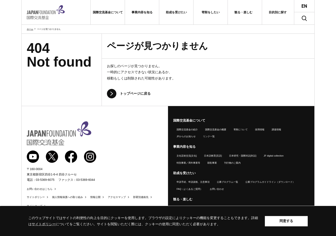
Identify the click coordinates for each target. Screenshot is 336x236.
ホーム (30, 29)
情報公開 (95, 197)
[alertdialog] (168, 221)
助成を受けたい (184, 173)
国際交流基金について (189, 120)
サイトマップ (34, 205)
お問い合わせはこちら (39, 188)
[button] (108, 12)
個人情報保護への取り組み (67, 197)
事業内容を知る (184, 146)
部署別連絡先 (140, 197)
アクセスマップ (117, 197)
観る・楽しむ (182, 199)
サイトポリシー (36, 197)
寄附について (241, 129)
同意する (286, 221)
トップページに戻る (135, 93)
